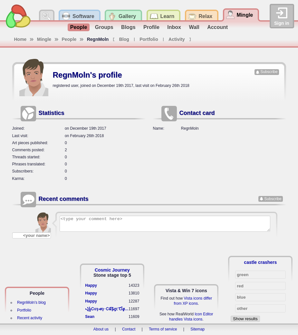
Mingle (44, 39)
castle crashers (260, 262)
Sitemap (197, 329)
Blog (124, 39)
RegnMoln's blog (31, 302)
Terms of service (163, 329)
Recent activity (29, 318)
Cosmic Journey (112, 270)
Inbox (174, 27)
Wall (194, 27)
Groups (104, 27)
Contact (128, 329)
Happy (91, 285)
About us (101, 329)
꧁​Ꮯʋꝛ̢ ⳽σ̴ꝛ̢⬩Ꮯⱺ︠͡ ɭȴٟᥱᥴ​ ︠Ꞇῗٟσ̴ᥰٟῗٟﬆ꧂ (107, 309)
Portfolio (148, 39)
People (78, 27)
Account (217, 27)
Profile (151, 27)
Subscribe (268, 72)
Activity (176, 39)
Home (20, 39)
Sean (89, 316)
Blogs (128, 27)
